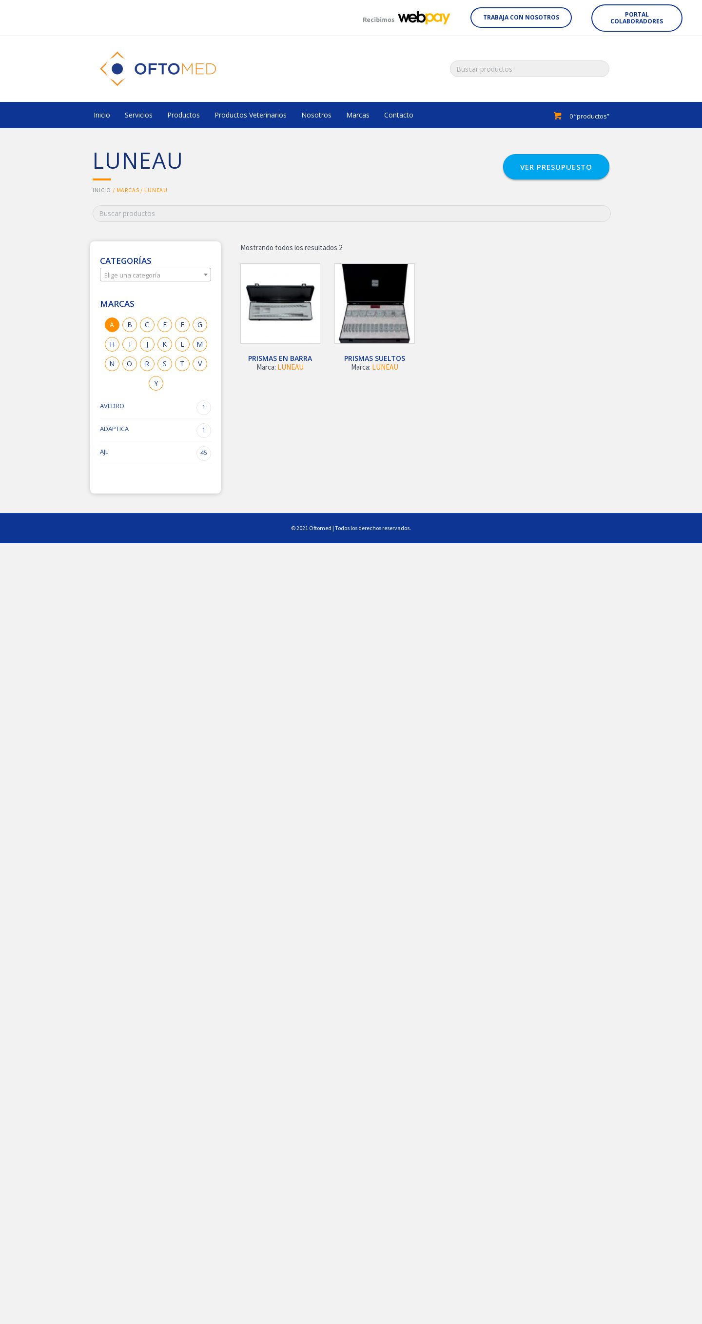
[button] (521, 17)
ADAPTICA (155, 430)
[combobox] (155, 274)
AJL (155, 453)
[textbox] (155, 275)
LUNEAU (290, 367)
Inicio (102, 190)
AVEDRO (155, 407)
